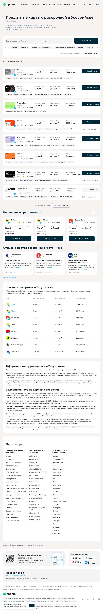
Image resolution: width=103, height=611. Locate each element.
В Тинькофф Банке (35, 468)
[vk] (88, 598)
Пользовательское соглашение (58, 585)
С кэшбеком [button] (9, 144)
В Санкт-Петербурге (58, 458)
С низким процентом (13, 510)
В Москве (55, 455)
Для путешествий (12, 471)
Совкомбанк (16, 253)
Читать (17, 266)
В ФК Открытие (34, 481)
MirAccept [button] (43, 110)
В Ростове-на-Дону (58, 494)
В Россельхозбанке (35, 497)
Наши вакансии (41, 588)
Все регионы (56, 533)
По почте (9, 507)
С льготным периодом (13, 497)
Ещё (73, 4)
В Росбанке (32, 500)
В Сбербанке (33, 455)
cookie (15, 604)
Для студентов (11, 478)
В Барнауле (55, 526)
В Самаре (55, 491)
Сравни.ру (6, 544)
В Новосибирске (57, 461)
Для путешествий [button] (56, 77)
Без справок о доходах (14, 461)
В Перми (54, 465)
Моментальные (11, 484)
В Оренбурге (56, 520)
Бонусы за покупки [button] (12, 77)
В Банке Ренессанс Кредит (38, 471)
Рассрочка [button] (67, 77)
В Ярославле (56, 516)
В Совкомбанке (34, 487)
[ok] (93, 598)
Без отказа (9, 458)
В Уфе (54, 478)
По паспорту (10, 500)
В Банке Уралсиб (34, 518)
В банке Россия (34, 503)
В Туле (54, 523)
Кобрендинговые (12, 481)
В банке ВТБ (33, 461)
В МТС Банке (33, 474)
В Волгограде (56, 507)
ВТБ (75, 253)
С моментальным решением (16, 491)
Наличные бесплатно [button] (41, 161)
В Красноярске (57, 471)
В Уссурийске (39, 544)
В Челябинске (56, 474)
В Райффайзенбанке (36, 478)
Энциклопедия (8, 588)
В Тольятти (55, 529)
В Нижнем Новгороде (59, 500)
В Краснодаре (56, 484)
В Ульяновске (56, 513)
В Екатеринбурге (57, 468)
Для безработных (12, 503)
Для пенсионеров (12, 465)
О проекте (6, 585)
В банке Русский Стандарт (38, 494)
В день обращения (12, 520)
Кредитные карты (12, 516)
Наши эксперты (29, 588)
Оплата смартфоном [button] (30, 110)
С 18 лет (9, 455)
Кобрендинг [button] (38, 128)
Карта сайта (18, 588)
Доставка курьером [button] (26, 77)
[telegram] (82, 598)
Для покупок (10, 468)
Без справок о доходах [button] (42, 77)
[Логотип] (9, 593)
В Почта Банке (34, 465)
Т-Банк (13, 303)
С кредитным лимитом (14, 494)
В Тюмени (55, 497)
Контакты (14, 585)
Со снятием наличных (13, 474)
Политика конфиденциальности (81, 585)
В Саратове (55, 510)
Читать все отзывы (9, 276)
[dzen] (99, 598)
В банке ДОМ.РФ (34, 512)
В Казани (55, 503)
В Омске (54, 481)
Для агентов (42, 585)
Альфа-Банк (47, 253)
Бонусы (24, 47)
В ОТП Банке (33, 491)
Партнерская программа (27, 585)
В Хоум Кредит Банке (36, 515)
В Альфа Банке (34, 458)
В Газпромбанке (34, 484)
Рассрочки (9, 513)
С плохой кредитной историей (16, 487)
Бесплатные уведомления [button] (14, 110)
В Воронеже (56, 487)
